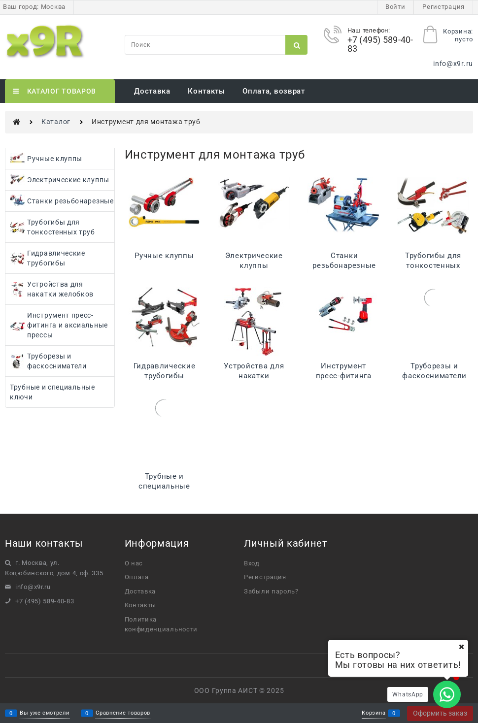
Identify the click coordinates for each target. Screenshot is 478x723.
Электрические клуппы (254, 260)
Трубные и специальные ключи (164, 486)
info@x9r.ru (453, 63)
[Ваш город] (461, 647)
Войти (395, 6)
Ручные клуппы (164, 255)
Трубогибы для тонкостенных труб (433, 265)
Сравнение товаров (123, 713)
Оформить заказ (440, 713)
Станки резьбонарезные (344, 260)
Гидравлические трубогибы (165, 371)
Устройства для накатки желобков (254, 376)
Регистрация (443, 6)
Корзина (373, 713)
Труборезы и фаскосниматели (434, 371)
